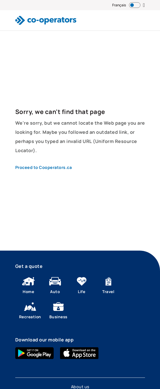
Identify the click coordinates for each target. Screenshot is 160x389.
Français (119, 5)
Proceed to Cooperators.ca (43, 167)
